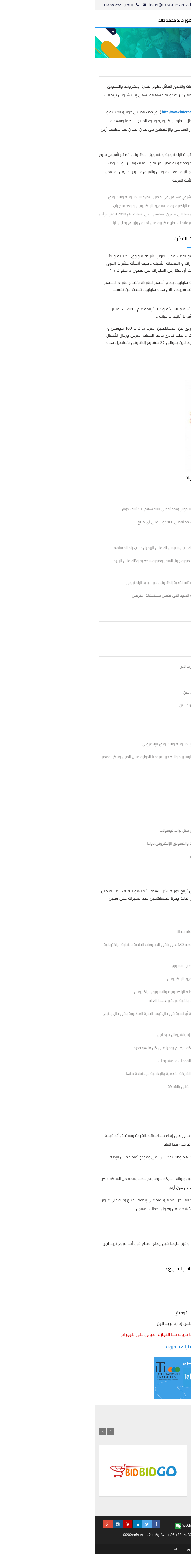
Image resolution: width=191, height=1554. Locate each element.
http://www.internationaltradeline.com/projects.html (139, 357)
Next (7, 1431)
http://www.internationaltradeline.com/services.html (139, 371)
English (126, 4)
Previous (15, 1431)
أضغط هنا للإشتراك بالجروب (95, 1347)
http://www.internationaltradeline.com (95, 112)
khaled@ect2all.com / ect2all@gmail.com (80, 5)
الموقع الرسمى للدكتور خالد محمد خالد (95, 20)
